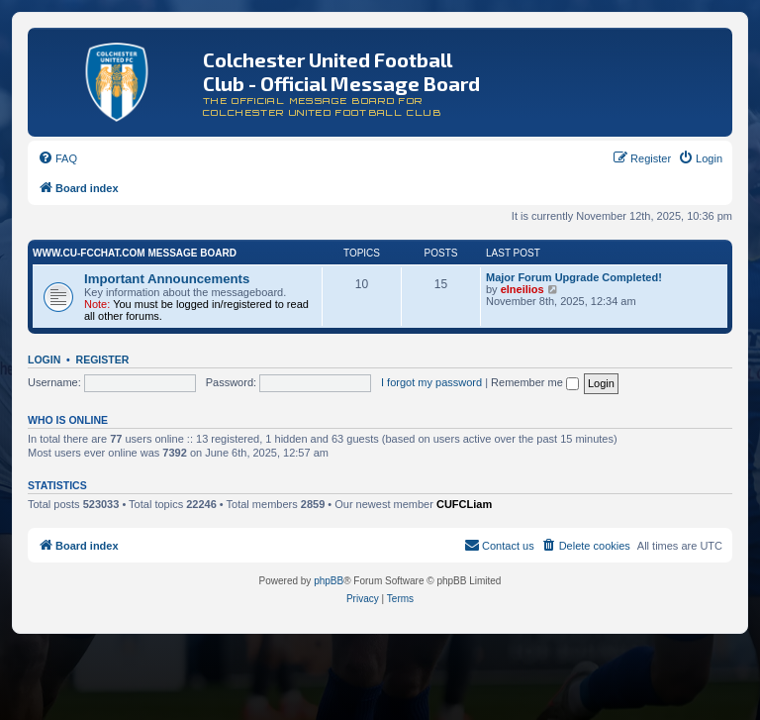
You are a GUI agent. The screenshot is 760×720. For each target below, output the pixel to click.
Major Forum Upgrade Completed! (574, 277)
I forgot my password (431, 382)
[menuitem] (57, 158)
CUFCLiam (464, 504)
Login (44, 359)
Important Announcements (166, 278)
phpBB (328, 580)
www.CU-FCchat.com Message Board (135, 253)
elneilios (522, 289)
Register (103, 359)
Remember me (535, 382)
